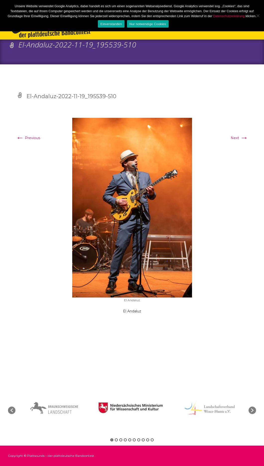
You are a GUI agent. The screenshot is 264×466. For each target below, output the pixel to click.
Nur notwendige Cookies (148, 24)
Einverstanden (111, 24)
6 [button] (134, 439)
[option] (132, 407)
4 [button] (125, 439)
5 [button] (129, 439)
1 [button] (111, 439)
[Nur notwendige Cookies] (257, 15)
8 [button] (143, 439)
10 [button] (152, 439)
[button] (11, 410)
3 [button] (120, 439)
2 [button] (116, 439)
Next (239, 138)
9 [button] (147, 439)
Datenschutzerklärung (229, 16)
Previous (28, 138)
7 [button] (138, 439)
